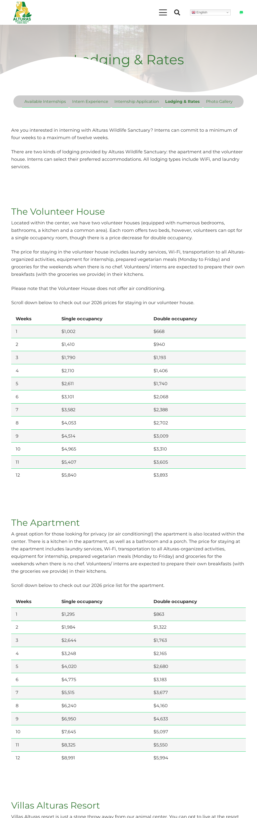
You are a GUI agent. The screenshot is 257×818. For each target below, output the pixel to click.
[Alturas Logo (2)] (22, 12)
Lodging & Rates (182, 101)
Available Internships (45, 101)
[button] (163, 12)
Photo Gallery (219, 101)
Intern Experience (90, 101)
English (199, 12)
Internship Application (136, 101)
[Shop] (241, 12)
